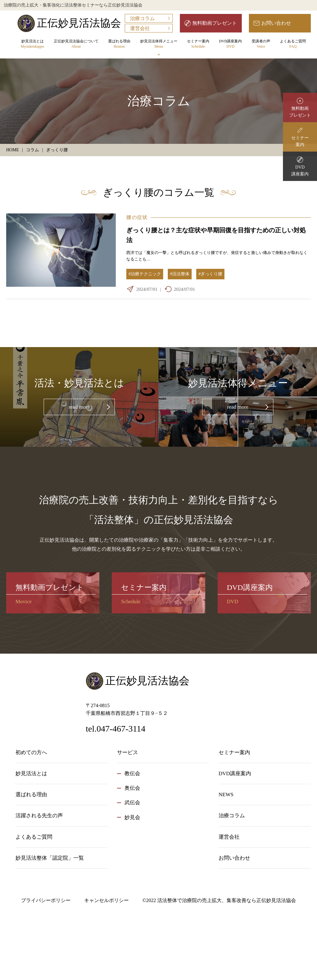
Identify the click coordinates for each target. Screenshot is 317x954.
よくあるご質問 (293, 44)
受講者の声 (261, 44)
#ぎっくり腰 (210, 274)
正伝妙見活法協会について (76, 44)
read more (79, 407)
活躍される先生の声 (39, 816)
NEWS (226, 794)
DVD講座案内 (230, 44)
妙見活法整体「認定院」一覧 (49, 858)
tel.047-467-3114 (115, 728)
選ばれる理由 (119, 44)
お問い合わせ (276, 23)
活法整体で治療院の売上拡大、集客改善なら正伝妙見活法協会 (226, 900)
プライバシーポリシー (46, 900)
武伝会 (132, 803)
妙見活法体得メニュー (158, 44)
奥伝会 (132, 788)
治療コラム (142, 18)
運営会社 (140, 28)
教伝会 (132, 773)
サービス (127, 752)
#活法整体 (179, 274)
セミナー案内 (198, 44)
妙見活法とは (32, 44)
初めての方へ (31, 752)
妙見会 (132, 817)
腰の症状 (137, 217)
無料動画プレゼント (214, 23)
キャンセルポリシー (106, 900)
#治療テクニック (144, 274)
